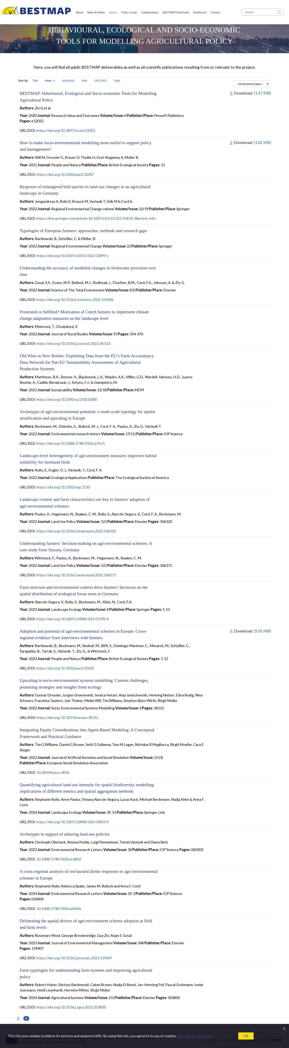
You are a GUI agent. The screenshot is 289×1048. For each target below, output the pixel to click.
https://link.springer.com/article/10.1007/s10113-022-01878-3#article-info (96, 218)
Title (35, 80)
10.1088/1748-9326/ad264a (58, 908)
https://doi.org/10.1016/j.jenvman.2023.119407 (74, 958)
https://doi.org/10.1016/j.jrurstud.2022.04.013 (73, 343)
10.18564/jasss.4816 (52, 772)
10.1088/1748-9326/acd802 (58, 859)
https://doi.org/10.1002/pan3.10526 (65, 668)
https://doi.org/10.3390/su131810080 (66, 399)
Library (113, 12)
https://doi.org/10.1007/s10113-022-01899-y (72, 255)
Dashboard (199, 12)
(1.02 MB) (262, 142)
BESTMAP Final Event (176, 12)
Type (116, 80)
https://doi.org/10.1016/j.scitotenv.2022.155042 (74, 299)
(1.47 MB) (262, 93)
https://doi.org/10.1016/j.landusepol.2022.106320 (76, 531)
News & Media (96, 12)
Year (84, 80)
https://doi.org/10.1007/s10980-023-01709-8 (72, 619)
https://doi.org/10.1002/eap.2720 (63, 487)
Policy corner (129, 12)
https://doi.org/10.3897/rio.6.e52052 (65, 130)
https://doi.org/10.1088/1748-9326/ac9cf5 (70, 443)
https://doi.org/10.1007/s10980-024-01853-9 (72, 822)
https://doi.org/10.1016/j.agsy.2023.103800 (71, 1007)
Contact (215, 12)
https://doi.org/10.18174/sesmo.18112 (67, 717)
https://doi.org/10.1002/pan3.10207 (65, 174)
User (50, 80)
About (79, 12)
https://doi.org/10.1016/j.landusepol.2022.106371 (76, 575)
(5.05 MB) (262, 630)
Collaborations (150, 12)
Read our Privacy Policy (195, 1036)
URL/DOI (100, 80)
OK (246, 1036)
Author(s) (68, 80)
